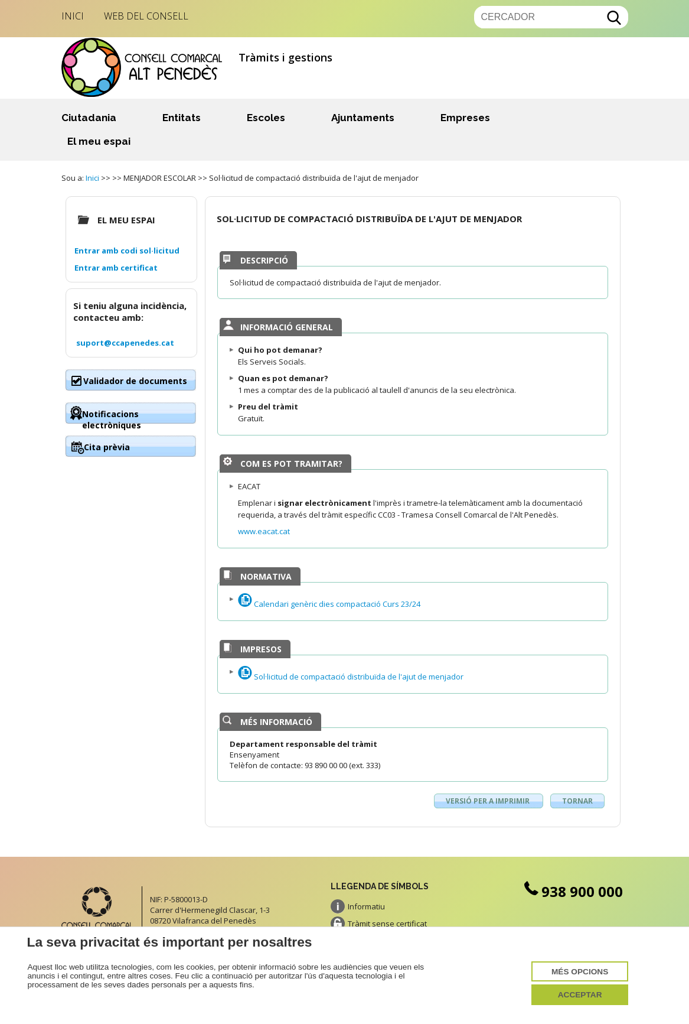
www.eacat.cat (264, 531)
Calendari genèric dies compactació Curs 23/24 (329, 604)
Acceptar (580, 994)
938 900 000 (572, 891)
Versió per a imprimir (488, 801)
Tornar (577, 801)
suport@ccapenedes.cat (125, 342)
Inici (72, 15)
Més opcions (579, 971)
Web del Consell (146, 15)
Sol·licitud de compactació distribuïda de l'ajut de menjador (350, 676)
